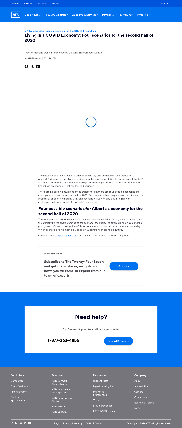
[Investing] (144, 15)
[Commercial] (42, 3)
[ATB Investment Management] (61, 391)
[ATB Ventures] (60, 411)
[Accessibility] (141, 386)
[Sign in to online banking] (167, 3)
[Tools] (96, 400)
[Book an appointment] (18, 399)
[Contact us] (17, 380)
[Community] (140, 397)
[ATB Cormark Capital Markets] (60, 382)
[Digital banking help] (104, 386)
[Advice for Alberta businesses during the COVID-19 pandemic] (91, 31)
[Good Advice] (34, 15)
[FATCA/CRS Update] (104, 411)
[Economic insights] (144, 402)
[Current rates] (100, 380)
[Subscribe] (123, 266)
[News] (137, 408)
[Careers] (138, 391)
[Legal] (57, 423)
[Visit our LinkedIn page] (25, 423)
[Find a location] (19, 391)
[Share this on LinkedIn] (37, 66)
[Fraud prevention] (103, 405)
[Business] (28, 3)
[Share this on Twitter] (31, 66)
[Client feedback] (19, 386)
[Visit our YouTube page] (29, 423)
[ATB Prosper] (59, 406)
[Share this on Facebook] (26, 66)
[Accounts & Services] (86, 15)
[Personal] (14, 3)
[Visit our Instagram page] (12, 423)
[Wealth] (55, 3)
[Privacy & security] (73, 423)
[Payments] (109, 15)
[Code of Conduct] (94, 423)
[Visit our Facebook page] (16, 423)
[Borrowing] (127, 15)
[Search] (171, 15)
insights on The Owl (66, 235)
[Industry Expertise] (57, 15)
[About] (137, 380)
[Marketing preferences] (100, 393)
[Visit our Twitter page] (20, 423)
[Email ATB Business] (118, 340)
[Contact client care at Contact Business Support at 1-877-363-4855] (63, 340)
